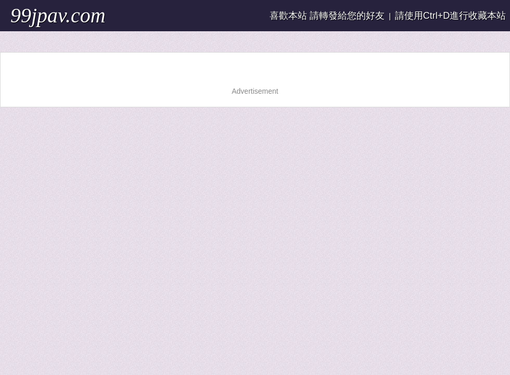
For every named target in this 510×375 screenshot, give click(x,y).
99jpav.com (58, 15)
